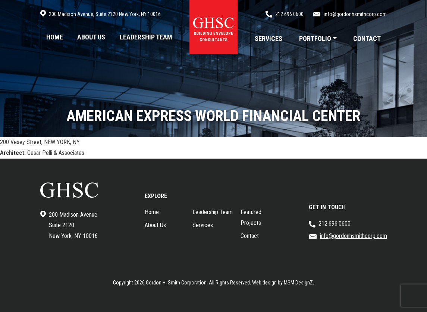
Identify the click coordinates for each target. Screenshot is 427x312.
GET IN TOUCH (327, 207)
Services (202, 225)
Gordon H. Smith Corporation (176, 283)
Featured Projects (251, 217)
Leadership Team (212, 212)
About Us (155, 225)
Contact (250, 235)
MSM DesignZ (298, 283)
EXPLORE (156, 196)
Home (152, 212)
